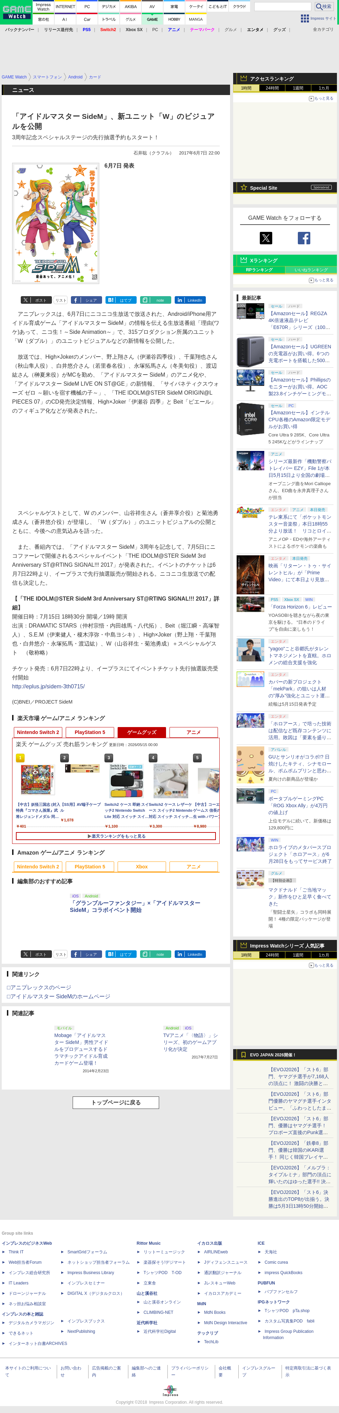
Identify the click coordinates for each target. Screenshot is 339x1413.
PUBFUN (266, 1283)
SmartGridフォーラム (87, 1252)
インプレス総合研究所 (29, 1272)
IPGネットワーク (274, 1302)
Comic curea (276, 1262)
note (160, 300)
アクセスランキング (272, 79)
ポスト (41, 300)
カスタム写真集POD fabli (289, 1321)
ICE (261, 1243)
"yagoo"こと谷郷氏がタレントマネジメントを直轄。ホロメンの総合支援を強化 (299, 655)
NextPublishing (81, 1331)
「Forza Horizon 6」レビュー (300, 607)
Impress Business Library (90, 1272)
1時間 (246, 88)
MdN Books (215, 1312)
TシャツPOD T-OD (163, 1272)
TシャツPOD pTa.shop (287, 1310)
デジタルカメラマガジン (31, 1322)
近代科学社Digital (160, 1331)
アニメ (193, 732)
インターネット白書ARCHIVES (38, 1343)
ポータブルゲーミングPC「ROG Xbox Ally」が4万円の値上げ (298, 805)
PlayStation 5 (90, 732)
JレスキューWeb (219, 1283)
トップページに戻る (116, 1102)
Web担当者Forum (25, 1262)
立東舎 (150, 1283)
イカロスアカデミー (222, 1293)
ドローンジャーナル (27, 1293)
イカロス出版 (209, 1243)
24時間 (272, 88)
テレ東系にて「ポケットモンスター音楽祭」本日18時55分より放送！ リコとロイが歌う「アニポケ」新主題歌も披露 (299, 530)
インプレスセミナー (86, 1283)
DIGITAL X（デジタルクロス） (96, 1293)
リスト (61, 300)
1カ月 (324, 88)
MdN (201, 1303)
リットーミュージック (164, 1252)
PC (155, 29)
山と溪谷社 (147, 1293)
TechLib (211, 1341)
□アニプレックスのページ (39, 987)
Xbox (142, 866)
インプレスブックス (86, 1321)
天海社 (271, 1252)
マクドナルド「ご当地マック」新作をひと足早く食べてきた (299, 896)
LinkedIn (195, 300)
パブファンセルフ (281, 1291)
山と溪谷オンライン (162, 1302)
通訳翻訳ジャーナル (222, 1272)
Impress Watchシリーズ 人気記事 (287, 946)
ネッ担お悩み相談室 (27, 1303)
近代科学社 (147, 1322)
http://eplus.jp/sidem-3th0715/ (48, 686)
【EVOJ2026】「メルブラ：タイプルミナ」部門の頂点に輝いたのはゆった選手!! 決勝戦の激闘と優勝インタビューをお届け (299, 1181)
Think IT (16, 1252)
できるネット (21, 1333)
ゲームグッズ (141, 732)
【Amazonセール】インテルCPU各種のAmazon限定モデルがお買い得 (299, 419)
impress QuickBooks (283, 1272)
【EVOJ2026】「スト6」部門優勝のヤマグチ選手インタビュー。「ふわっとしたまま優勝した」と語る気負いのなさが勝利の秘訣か (299, 1107)
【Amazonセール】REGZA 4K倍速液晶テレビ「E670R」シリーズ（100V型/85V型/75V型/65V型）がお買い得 (298, 327)
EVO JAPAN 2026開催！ (273, 1055)
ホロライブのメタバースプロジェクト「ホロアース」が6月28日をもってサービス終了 (300, 854)
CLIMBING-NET (158, 1312)
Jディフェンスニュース (226, 1262)
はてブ (125, 300)
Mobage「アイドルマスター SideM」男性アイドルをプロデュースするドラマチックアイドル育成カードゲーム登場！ (81, 1049)
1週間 (298, 88)
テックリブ (207, 1333)
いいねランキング (311, 269)
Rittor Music (149, 1243)
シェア (91, 300)
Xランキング (263, 260)
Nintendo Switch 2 (38, 732)
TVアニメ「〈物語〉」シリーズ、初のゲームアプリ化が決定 (190, 1042)
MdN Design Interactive (225, 1322)
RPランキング (259, 269)
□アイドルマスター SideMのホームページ (58, 996)
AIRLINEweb (216, 1252)
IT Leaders (18, 1283)
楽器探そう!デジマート (165, 1262)
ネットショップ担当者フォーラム (98, 1262)
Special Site (263, 188)
